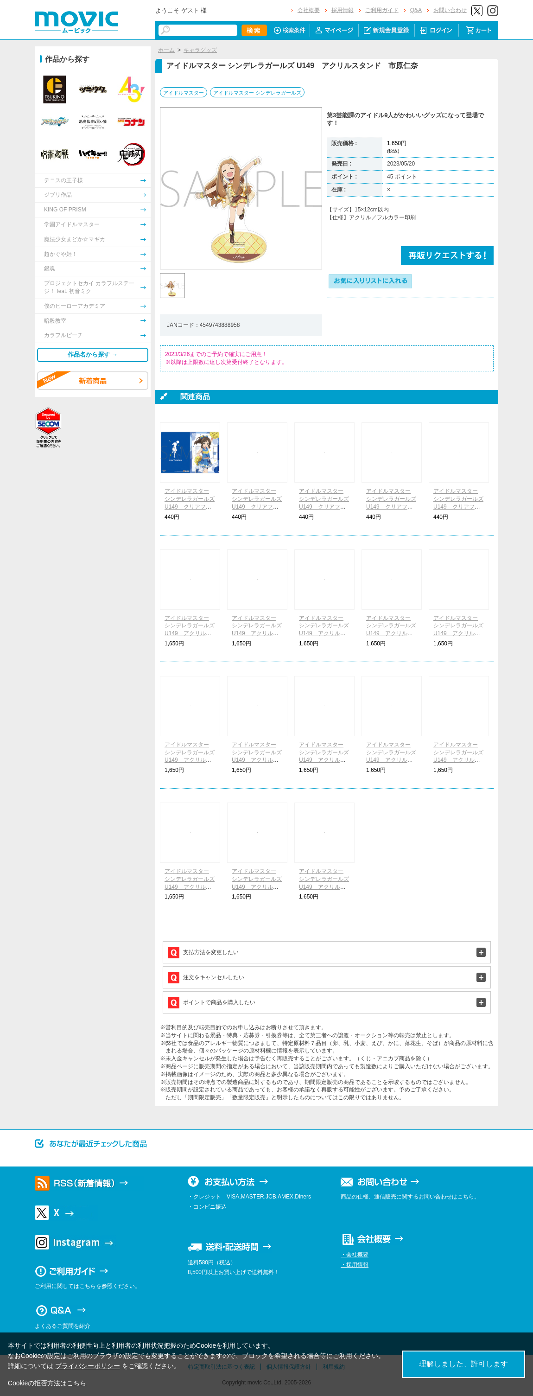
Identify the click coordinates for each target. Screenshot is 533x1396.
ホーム (166, 50)
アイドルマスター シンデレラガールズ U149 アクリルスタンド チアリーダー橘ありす (190, 633)
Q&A (416, 10)
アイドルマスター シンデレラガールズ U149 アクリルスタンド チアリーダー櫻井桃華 (257, 633)
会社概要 (309, 10)
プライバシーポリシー (87, 1366)
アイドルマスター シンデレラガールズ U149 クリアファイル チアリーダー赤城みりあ (324, 506)
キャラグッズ (200, 50)
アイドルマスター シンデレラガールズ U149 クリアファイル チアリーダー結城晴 (458, 506)
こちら (76, 1383)
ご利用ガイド (382, 10)
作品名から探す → (93, 354)
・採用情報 (354, 1265)
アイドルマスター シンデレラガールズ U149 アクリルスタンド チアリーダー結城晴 (458, 633)
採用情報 (342, 10)
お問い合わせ (450, 10)
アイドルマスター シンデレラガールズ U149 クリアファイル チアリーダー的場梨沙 (391, 506)
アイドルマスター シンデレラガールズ (257, 93)
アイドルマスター (183, 93)
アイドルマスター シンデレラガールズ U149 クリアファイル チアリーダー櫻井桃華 (257, 506)
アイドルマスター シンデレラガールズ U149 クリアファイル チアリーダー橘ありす (190, 506)
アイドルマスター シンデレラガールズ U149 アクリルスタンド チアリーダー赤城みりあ (324, 633)
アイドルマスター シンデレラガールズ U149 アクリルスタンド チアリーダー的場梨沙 (391, 633)
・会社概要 (354, 1254)
